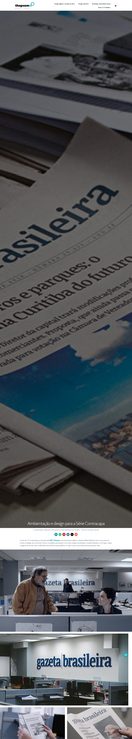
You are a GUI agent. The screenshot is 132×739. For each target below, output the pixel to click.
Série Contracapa (88, 530)
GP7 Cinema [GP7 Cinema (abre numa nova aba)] (55, 540)
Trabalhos (77, 530)
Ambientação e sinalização (42, 530)
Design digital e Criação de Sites (64, 4)
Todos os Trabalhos (104, 7)
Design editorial (83, 4)
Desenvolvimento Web (57, 530)
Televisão (96, 530)
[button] (115, 5)
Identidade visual (69, 530)
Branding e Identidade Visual (101, 4)
